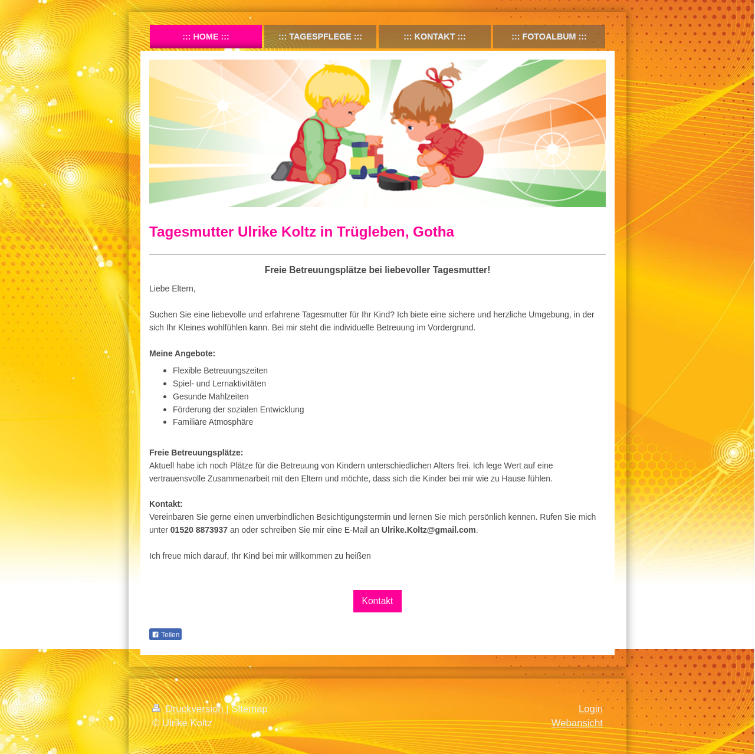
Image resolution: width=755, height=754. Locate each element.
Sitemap (249, 708)
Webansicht (577, 723)
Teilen (165, 635)
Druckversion (189, 708)
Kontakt (377, 601)
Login (591, 708)
